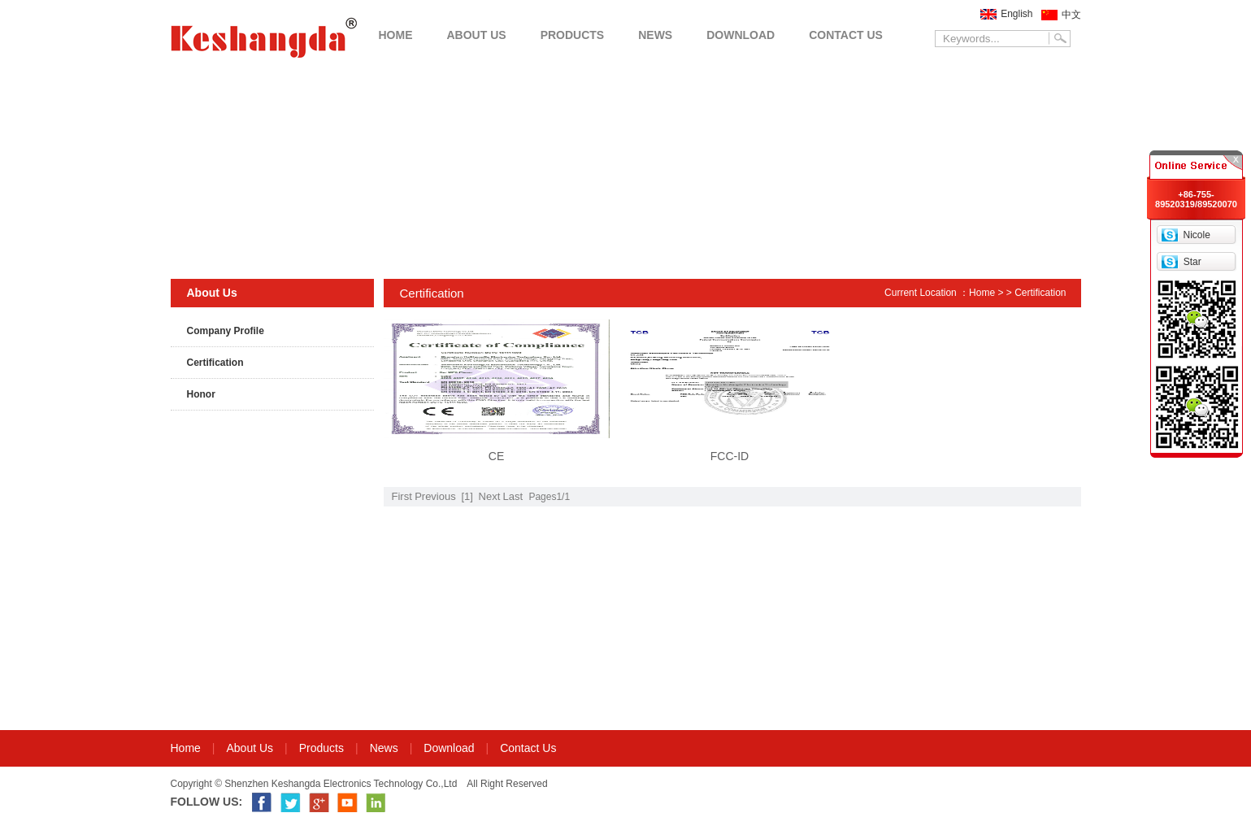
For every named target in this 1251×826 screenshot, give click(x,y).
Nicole (1196, 235)
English (1016, 14)
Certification (215, 362)
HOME (396, 34)
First (402, 496)
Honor (201, 394)
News (384, 747)
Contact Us (528, 747)
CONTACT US (846, 34)
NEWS (655, 34)
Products (321, 747)
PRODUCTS (573, 34)
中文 (1071, 14)
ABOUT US (476, 34)
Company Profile (225, 331)
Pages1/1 (549, 496)
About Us (250, 747)
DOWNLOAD (740, 34)
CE (496, 456)
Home (982, 292)
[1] (466, 496)
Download (449, 747)
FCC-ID (729, 456)
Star (1192, 261)
